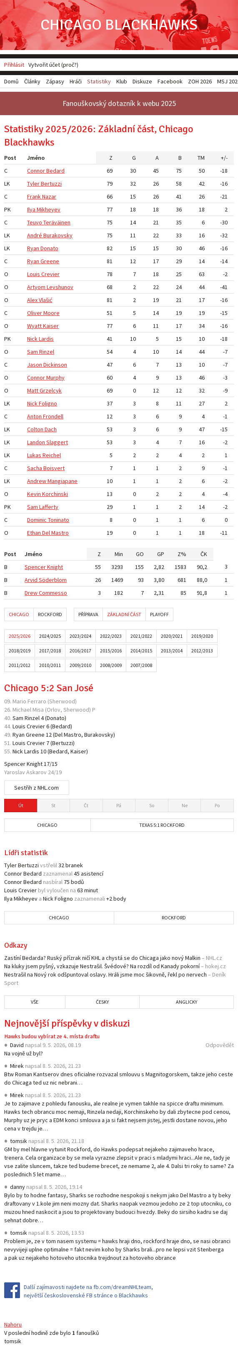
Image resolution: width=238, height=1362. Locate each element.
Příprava (88, 614)
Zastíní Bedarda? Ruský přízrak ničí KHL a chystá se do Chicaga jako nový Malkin (102, 958)
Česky (102, 1002)
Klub (121, 81)
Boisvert (54, 468)
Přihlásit (14, 64)
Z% (182, 554)
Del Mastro (55, 532)
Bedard (55, 170)
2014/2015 (141, 650)
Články (32, 81)
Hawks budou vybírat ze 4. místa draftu (52, 1036)
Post (10, 157)
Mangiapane (63, 481)
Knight (55, 567)
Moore (51, 313)
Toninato (58, 520)
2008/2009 (111, 665)
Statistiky (99, 81)
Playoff (159, 614)
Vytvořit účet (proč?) (53, 64)
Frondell (53, 416)
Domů (11, 81)
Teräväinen (56, 222)
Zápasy (55, 81)
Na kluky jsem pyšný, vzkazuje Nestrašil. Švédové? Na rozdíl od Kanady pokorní (102, 966)
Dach (51, 429)
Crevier (50, 274)
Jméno (36, 157)
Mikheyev (48, 209)
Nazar (49, 196)
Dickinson (55, 364)
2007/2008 (141, 665)
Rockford (50, 614)
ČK (203, 554)
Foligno (48, 403)
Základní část (124, 614)
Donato (49, 248)
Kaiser (51, 326)
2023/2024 (80, 636)
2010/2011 (50, 665)
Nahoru (13, 1324)
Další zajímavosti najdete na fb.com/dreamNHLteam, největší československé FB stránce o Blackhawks (88, 1291)
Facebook (170, 81)
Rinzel (46, 351)
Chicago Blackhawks (119, 24)
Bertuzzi (51, 183)
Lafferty (48, 507)
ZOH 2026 (200, 81)
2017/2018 (50, 650)
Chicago (19, 614)
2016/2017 (80, 650)
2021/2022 (141, 636)
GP (160, 554)
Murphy (55, 377)
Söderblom (53, 580)
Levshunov (60, 287)
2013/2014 (172, 650)
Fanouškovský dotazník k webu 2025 (119, 103)
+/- (224, 157)
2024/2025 (50, 636)
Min (119, 554)
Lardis (46, 338)
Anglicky (186, 1002)
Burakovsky (58, 235)
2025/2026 (19, 636)
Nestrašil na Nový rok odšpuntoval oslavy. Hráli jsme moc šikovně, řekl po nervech (105, 974)
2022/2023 (111, 636)
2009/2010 (80, 665)
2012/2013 (202, 650)
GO (140, 554)
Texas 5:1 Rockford (162, 825)
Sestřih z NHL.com (36, 787)
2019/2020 (202, 636)
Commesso (53, 593)
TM (201, 157)
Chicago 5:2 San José (48, 688)
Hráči (76, 81)
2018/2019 (19, 650)
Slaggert (57, 442)
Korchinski (55, 494)
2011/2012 (19, 665)
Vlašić (45, 300)
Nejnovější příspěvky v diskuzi (67, 1023)
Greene (49, 261)
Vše (34, 1002)
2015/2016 (111, 650)
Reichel (52, 455)
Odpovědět (219, 1045)
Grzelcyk (51, 390)
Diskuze (142, 81)
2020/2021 (172, 636)
